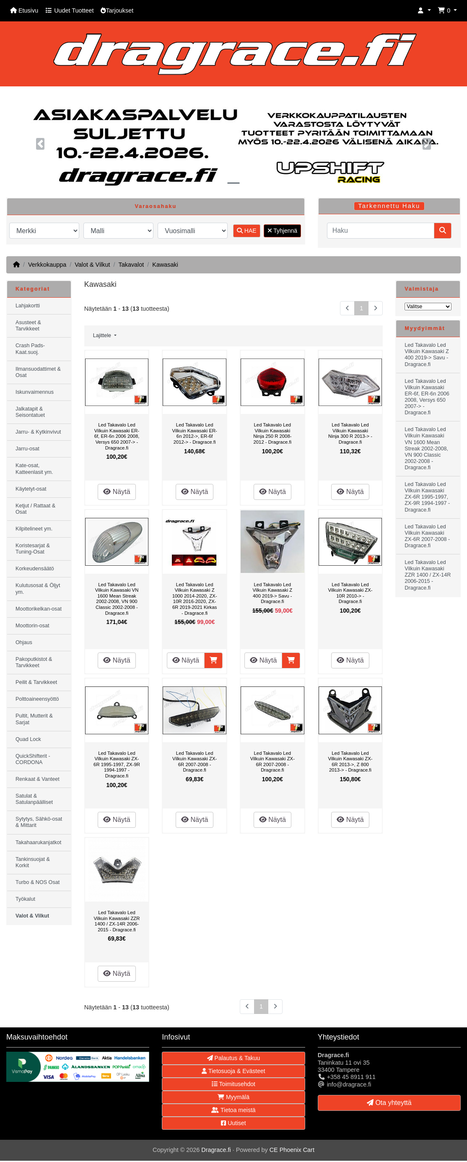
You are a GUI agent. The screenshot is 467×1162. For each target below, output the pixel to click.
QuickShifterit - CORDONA (33, 759)
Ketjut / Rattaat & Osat (35, 509)
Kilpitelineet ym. (34, 529)
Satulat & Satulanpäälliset (34, 799)
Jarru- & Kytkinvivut (38, 432)
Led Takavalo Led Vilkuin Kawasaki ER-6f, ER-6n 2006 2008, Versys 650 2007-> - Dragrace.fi (117, 436)
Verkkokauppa (47, 264)
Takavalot (131, 264)
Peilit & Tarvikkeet (36, 682)
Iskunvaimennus (35, 392)
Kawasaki (165, 264)
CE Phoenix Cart (292, 1149)
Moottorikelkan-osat (39, 609)
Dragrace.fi (216, 1149)
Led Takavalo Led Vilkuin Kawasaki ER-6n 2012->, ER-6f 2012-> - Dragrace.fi (194, 433)
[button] (424, 11)
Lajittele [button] (103, 335)
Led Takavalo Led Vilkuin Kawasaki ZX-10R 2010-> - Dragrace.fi (350, 593)
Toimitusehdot (233, 1084)
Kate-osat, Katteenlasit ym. (34, 469)
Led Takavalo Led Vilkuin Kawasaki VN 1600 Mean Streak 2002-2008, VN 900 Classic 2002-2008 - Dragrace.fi (117, 599)
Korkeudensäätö (35, 569)
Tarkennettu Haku (389, 206)
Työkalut (25, 899)
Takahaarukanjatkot (38, 842)
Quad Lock (28, 739)
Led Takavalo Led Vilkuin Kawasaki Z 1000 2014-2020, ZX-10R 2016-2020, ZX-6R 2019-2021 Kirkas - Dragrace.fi (194, 599)
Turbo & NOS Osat (38, 882)
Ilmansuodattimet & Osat (38, 372)
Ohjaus (24, 642)
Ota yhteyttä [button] (389, 1102)
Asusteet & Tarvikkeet (28, 326)
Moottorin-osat (32, 626)
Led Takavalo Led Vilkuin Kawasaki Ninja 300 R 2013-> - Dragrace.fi (350, 433)
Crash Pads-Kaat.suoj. (30, 349)
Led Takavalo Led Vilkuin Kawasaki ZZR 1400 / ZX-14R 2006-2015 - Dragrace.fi (117, 921)
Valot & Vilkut (92, 264)
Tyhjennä (282, 230)
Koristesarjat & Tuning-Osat (33, 549)
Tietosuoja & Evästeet (233, 1071)
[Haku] (380, 231)
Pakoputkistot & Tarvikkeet (34, 662)
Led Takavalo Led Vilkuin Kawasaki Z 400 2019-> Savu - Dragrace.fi (272, 593)
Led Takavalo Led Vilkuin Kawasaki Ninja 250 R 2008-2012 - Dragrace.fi (272, 433)
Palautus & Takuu (233, 1058)
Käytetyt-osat (31, 489)
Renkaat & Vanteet (38, 779)
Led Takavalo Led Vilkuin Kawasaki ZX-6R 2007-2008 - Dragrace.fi (194, 762)
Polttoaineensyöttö (37, 699)
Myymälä (233, 1097)
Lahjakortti (28, 306)
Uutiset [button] (233, 1123)
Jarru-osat (27, 449)
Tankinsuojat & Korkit (33, 862)
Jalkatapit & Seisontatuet (30, 412)
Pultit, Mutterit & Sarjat (34, 719)
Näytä (116, 491)
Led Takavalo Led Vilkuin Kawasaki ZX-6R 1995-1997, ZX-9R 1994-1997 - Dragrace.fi (116, 764)
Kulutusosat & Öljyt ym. (38, 588)
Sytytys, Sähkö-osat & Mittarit (39, 822)
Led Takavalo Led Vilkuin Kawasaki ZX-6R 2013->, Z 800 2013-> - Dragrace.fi (350, 762)
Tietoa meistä (233, 1110)
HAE (247, 230)
